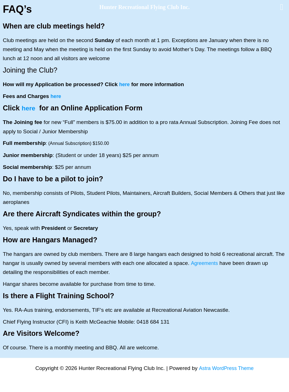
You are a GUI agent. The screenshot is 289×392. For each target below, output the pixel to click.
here (124, 84)
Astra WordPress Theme (226, 368)
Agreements (205, 263)
